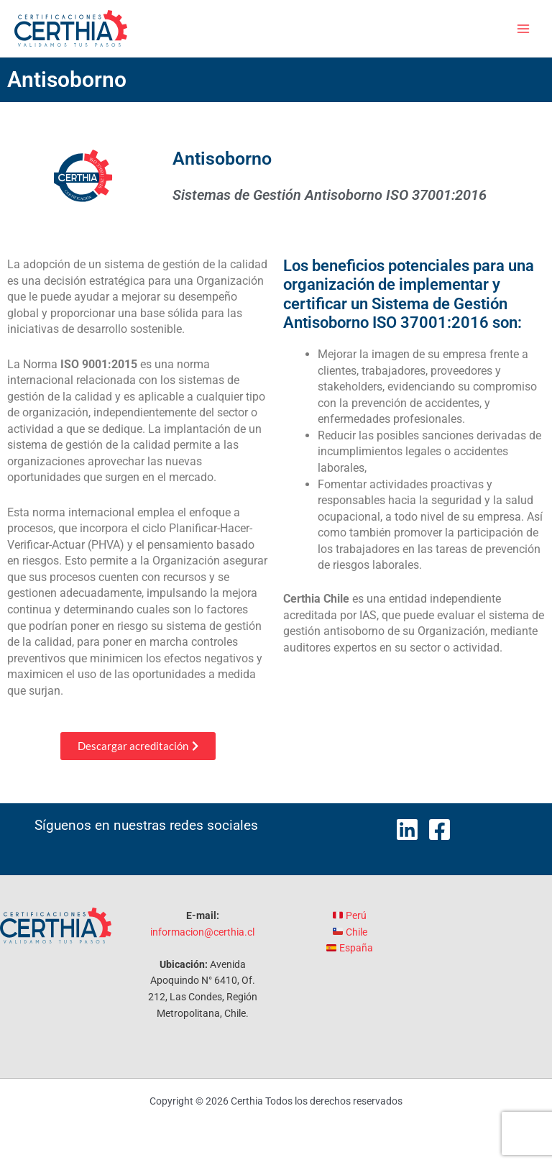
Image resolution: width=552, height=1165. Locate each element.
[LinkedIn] (407, 829)
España (349, 948)
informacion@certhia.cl (202, 932)
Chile (350, 932)
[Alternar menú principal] (523, 28)
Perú (350, 915)
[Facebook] (439, 829)
